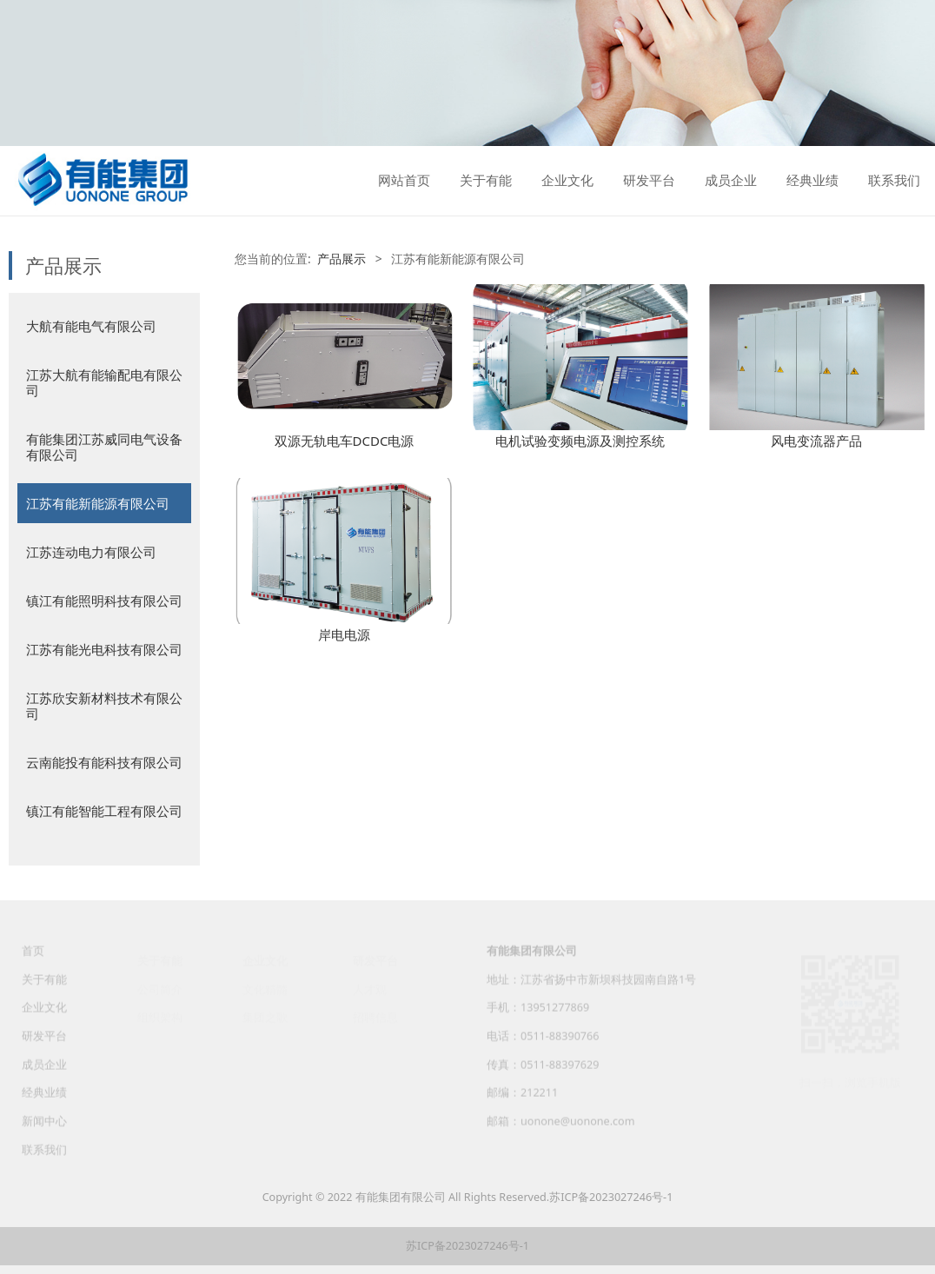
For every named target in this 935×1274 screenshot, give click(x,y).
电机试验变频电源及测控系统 (580, 440)
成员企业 (731, 181)
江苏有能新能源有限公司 (97, 503)
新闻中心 (44, 1130)
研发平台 (649, 181)
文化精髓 (265, 988)
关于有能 (486, 181)
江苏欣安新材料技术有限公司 (104, 705)
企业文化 (567, 181)
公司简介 (159, 988)
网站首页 (404, 181)
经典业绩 (812, 181)
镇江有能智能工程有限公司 (104, 810)
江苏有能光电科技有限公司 (104, 649)
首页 (33, 959)
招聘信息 (375, 1017)
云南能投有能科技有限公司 (104, 762)
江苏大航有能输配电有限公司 (104, 382)
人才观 (370, 988)
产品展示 (341, 258)
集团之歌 (265, 1017)
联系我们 (894, 181)
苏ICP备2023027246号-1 (611, 1197)
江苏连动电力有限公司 (91, 552)
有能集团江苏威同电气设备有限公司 (104, 446)
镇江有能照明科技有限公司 (104, 600)
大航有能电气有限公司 (91, 326)
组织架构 (159, 1017)
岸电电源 (344, 634)
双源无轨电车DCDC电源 (344, 440)
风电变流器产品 (816, 440)
